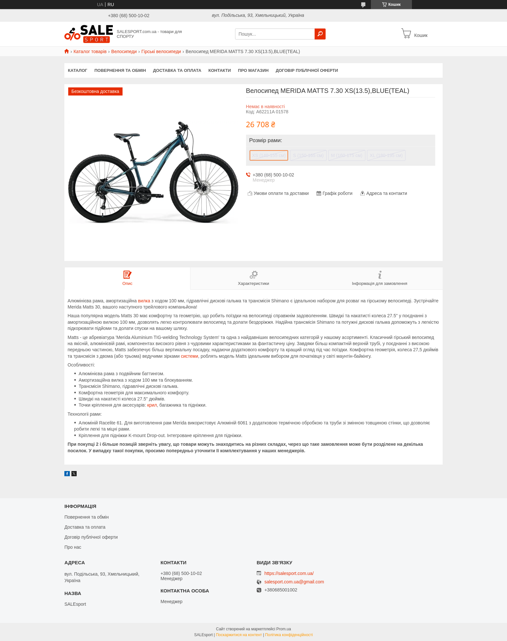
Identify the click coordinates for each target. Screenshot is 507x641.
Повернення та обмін (120, 70)
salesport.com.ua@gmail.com (294, 581)
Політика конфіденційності (289, 635)
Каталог (77, 70)
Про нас (72, 547)
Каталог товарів (89, 51)
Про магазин (253, 70)
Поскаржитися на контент (239, 635)
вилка (144, 300)
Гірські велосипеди (161, 51)
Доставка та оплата (177, 70)
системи (189, 356)
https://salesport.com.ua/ (289, 573)
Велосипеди (124, 51)
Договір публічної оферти (307, 70)
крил (152, 405)
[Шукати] (320, 33)
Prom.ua (283, 629)
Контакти (220, 70)
